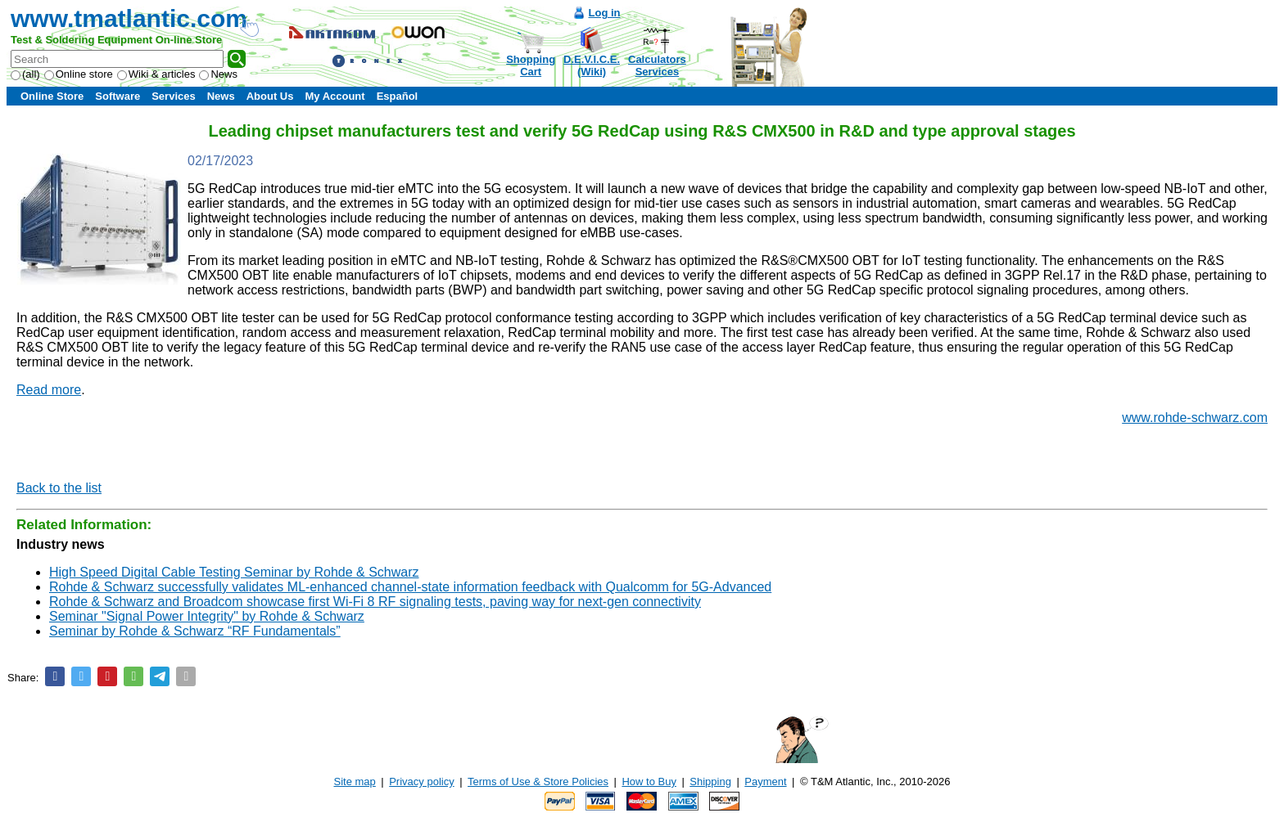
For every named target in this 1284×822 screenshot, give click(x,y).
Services (173, 96)
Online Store (52, 96)
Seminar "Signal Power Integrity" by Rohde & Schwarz (206, 616)
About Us (270, 96)
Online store (78, 74)
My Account (334, 96)
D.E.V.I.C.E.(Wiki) (591, 65)
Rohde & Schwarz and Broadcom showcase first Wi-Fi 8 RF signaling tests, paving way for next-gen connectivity (375, 602)
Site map (355, 781)
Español (397, 96)
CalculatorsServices (657, 65)
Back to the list (59, 488)
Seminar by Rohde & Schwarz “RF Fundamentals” (195, 631)
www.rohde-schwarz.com (1195, 417)
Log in (605, 13)
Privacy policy (421, 781)
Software (117, 96)
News (218, 74)
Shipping (710, 781)
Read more (48, 390)
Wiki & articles (156, 74)
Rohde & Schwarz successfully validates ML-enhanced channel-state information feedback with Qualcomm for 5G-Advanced (410, 587)
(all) (25, 74)
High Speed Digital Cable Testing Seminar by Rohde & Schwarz (234, 572)
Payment (765, 781)
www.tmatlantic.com (129, 18)
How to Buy (649, 781)
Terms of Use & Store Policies (538, 781)
